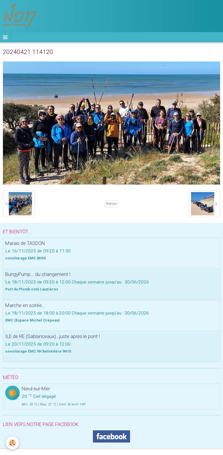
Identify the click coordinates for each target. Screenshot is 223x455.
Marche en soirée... (25, 305)
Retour (111, 204)
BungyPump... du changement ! (37, 274)
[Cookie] (12, 442)
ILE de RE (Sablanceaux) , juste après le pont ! (52, 336)
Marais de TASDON (25, 243)
